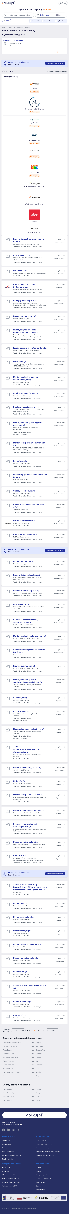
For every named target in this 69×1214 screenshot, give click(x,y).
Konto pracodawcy (42, 1148)
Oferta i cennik (41, 1140)
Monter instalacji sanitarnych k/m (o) (29, 636)
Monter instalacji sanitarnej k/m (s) (28, 944)
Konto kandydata (8, 1152)
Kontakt (38, 1171)
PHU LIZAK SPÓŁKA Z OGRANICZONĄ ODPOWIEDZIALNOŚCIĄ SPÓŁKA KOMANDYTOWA (28, 859)
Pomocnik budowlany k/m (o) (26, 590)
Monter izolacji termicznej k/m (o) (28, 795)
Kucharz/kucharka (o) (23, 561)
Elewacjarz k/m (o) (21, 604)
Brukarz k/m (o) (20, 856)
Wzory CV (5, 1171)
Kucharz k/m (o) (20, 903)
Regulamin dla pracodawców (46, 1155)
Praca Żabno (7, 1050)
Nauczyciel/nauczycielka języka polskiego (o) (27, 423)
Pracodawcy (6, 1144)
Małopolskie (18, 27)
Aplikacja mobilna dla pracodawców (48, 1152)
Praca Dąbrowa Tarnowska (12, 1043)
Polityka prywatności (43, 1175)
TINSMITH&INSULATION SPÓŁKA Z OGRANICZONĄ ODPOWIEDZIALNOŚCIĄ (28, 365)
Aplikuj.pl (4, 27)
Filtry (6, 20)
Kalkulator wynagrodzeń (10, 1178)
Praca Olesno (36, 1057)
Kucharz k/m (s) (20, 972)
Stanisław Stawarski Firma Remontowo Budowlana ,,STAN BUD (28, 607)
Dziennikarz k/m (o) (22, 931)
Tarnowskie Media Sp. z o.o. (22, 509)
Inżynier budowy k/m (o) (24, 666)
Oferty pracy (6, 1140)
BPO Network (17, 892)
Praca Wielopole (8, 1061)
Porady (4, 1148)
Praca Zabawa (8, 1076)
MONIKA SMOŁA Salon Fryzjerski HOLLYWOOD (27, 350)
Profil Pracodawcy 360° (44, 1144)
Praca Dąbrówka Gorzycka (12, 1072)
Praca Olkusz (7, 1100)
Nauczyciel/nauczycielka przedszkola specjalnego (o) (26, 331)
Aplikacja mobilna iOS (9, 1186)
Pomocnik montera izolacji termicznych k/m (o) (25, 825)
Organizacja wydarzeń (43, 1178)
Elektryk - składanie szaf (24, 521)
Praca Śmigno (36, 1043)
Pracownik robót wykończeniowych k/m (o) (29, 240)
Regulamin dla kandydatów (11, 1155)
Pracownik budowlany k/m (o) (26, 575)
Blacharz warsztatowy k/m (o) (26, 407)
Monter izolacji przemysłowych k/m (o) (29, 444)
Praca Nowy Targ (37, 1096)
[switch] (55, 63)
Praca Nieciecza (37, 1065)
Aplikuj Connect (41, 1182)
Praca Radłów (36, 1072)
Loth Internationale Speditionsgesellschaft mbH (27, 289)
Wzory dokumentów (9, 1175)
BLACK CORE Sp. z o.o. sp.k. (22, 523)
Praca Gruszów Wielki (38, 1050)
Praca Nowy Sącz (9, 1093)
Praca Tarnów (36, 1089)
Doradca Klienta (20, 271)
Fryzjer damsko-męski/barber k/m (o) (30, 348)
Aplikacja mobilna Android (11, 1182)
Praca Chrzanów (8, 1096)
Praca (10, 27)
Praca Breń (35, 1061)
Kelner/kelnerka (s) (21, 461)
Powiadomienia (7, 1159)
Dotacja (38, 1186)
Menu (63, 3)
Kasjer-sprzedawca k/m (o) (25, 842)
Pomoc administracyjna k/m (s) (27, 767)
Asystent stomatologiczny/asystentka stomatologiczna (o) (26, 749)
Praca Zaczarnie (8, 1065)
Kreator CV (6, 1167)
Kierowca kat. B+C (21, 255)
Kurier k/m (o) (19, 781)
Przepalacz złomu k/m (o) (24, 316)
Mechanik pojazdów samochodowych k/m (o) (30, 475)
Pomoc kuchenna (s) (22, 1002)
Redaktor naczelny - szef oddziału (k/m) (28, 505)
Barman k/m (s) (20, 1015)
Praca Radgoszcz (37, 1076)
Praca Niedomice (37, 1046)
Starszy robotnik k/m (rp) (24, 491)
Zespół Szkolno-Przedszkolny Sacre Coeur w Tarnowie (27, 685)
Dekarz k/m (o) (20, 361)
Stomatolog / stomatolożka (13, 40)
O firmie (38, 1167)
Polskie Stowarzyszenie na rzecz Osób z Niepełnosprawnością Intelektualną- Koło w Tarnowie (29, 304)
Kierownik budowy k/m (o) (25, 534)
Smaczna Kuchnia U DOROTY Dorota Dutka (26, 813)
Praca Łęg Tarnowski (10, 1046)
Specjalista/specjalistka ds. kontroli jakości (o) (29, 651)
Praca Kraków (7, 1089)
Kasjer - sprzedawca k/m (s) (26, 958)
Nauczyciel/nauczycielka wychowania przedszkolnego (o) (27, 680)
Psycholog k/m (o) (21, 711)
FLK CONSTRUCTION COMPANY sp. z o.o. (26, 244)
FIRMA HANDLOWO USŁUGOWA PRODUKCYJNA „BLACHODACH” (28, 258)
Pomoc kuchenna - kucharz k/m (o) (29, 810)
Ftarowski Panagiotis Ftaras (21, 906)
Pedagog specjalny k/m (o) (25, 301)
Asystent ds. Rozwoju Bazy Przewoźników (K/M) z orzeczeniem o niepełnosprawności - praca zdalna (30, 887)
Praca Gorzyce (8, 1068)
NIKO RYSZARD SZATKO (20, 480)
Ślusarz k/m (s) (20, 698)
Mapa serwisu (40, 1190)
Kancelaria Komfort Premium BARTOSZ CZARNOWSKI (29, 273)
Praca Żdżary (35, 1068)
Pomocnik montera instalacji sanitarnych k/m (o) (25, 621)
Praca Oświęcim (36, 1093)
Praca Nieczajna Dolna (10, 1057)
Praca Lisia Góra (8, 1054)
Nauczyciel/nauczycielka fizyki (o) (28, 729)
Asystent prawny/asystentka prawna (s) (29, 986)
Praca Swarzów (36, 1054)
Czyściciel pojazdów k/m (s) (25, 393)
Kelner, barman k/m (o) (23, 917)
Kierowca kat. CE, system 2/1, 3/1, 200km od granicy (28, 285)
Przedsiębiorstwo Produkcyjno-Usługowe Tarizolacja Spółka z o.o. (29, 798)
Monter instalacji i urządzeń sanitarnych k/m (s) (25, 378)
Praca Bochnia (36, 1100)
